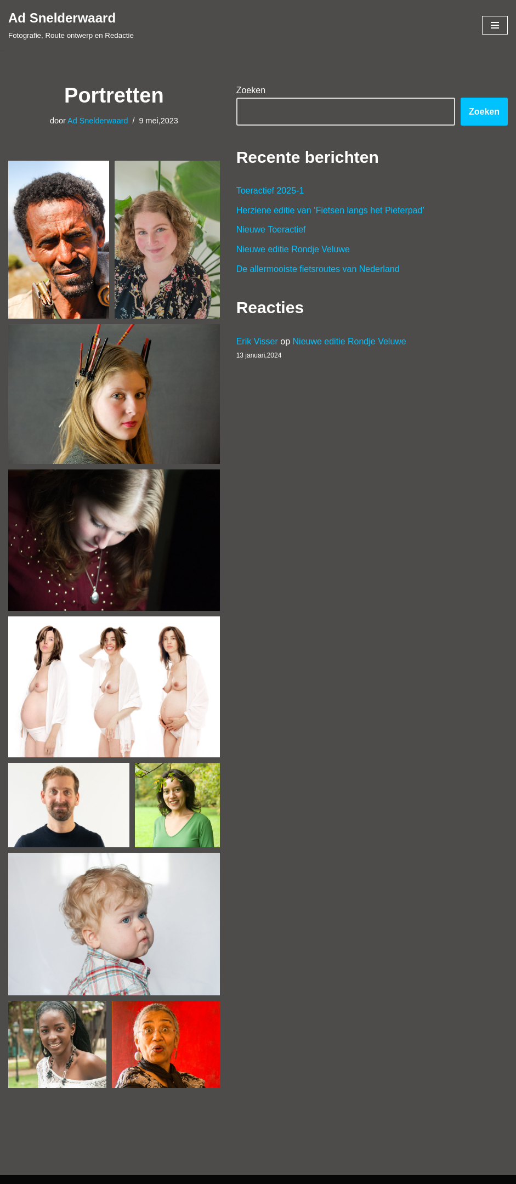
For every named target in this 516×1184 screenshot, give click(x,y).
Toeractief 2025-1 (270, 190)
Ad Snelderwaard (97, 120)
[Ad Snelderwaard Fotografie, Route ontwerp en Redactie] (71, 25)
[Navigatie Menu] (495, 25)
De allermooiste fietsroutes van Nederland (318, 269)
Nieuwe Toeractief (271, 229)
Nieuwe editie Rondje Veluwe (293, 249)
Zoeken (250, 90)
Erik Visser (257, 341)
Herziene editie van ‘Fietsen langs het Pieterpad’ (330, 210)
